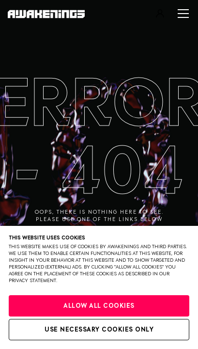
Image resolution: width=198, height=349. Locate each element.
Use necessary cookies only (99, 330)
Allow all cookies (99, 306)
